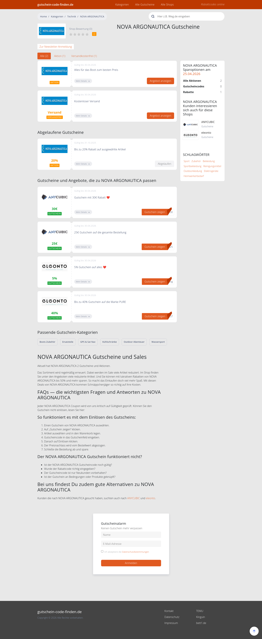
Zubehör (196, 161)
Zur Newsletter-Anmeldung (55, 46)
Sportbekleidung (192, 166)
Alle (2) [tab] (44, 56)
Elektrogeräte (211, 171)
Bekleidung (209, 161)
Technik (71, 16)
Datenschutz (171, 617)
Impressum (171, 623)
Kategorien (122, 4)
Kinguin (200, 617)
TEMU (199, 611)
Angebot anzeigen (160, 81)
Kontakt (169, 611)
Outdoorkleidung (193, 171)
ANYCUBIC (133, 498)
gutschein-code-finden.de (55, 5)
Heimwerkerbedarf (194, 176)
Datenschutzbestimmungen (135, 551)
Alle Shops (167, 4)
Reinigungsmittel (212, 166)
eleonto (150, 498)
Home (43, 16)
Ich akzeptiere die (126, 552)
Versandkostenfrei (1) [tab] (84, 56)
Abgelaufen (164, 164)
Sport (186, 161)
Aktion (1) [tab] (59, 56)
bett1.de (201, 623)
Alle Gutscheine (145, 4)
